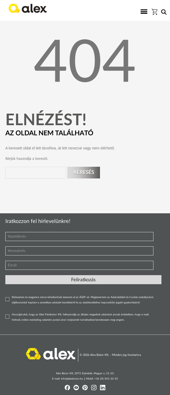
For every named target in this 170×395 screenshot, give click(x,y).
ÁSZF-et (84, 297)
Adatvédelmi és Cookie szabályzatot (132, 297)
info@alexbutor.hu (72, 378)
